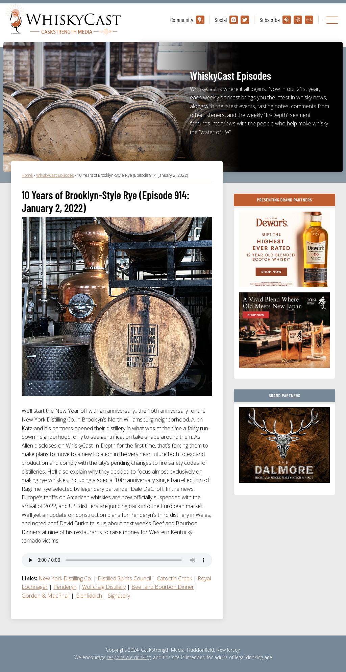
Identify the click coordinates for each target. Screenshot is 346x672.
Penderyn (64, 587)
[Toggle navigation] (332, 20)
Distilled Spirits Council (124, 578)
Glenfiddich (88, 595)
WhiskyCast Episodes (55, 175)
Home (27, 175)
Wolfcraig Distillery (104, 587)
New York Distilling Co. (65, 578)
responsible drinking (129, 657)
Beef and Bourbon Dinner (162, 587)
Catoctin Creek (174, 578)
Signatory (119, 595)
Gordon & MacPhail (46, 595)
